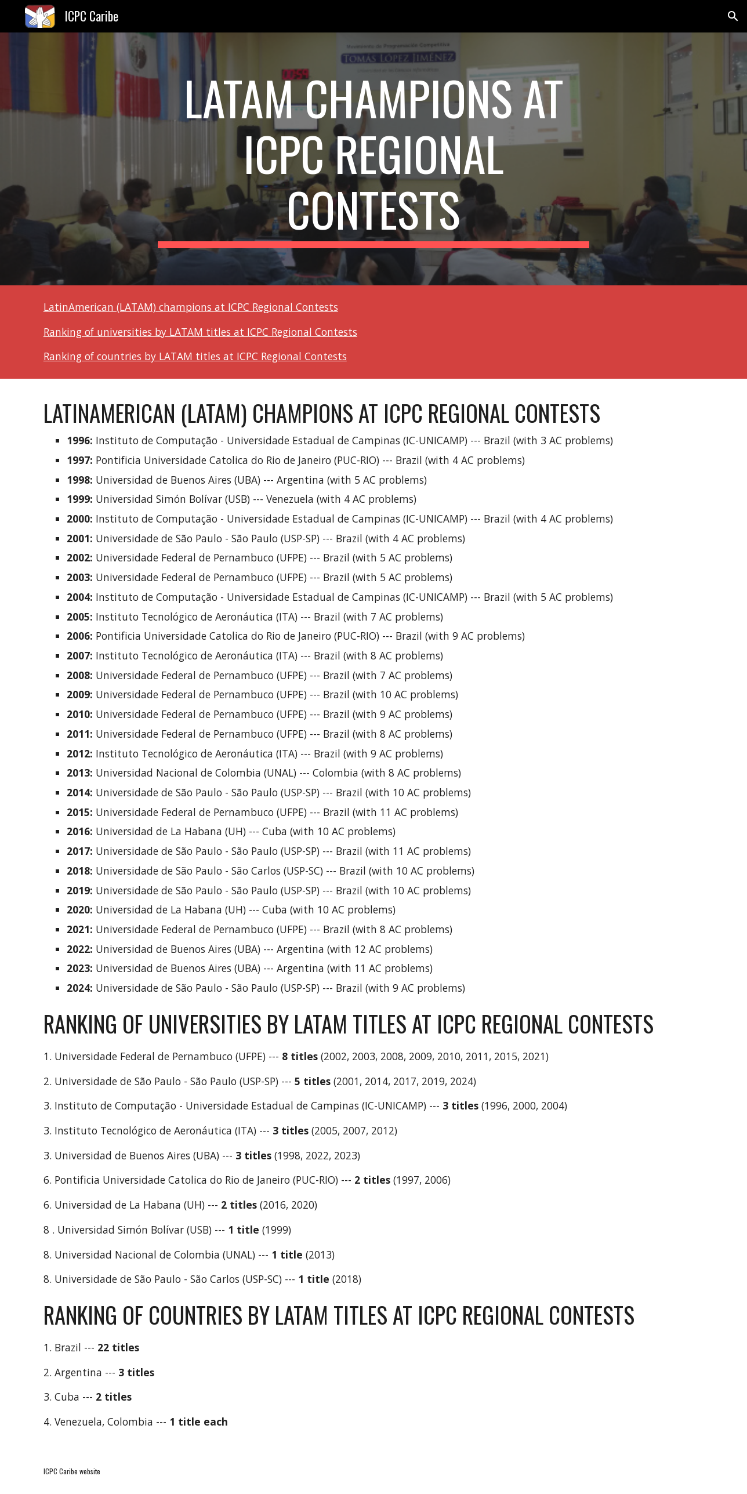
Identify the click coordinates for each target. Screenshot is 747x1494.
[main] (373, 159)
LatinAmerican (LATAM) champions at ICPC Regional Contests (190, 307)
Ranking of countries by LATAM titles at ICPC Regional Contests (195, 356)
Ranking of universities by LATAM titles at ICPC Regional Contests (200, 332)
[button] (733, 16)
